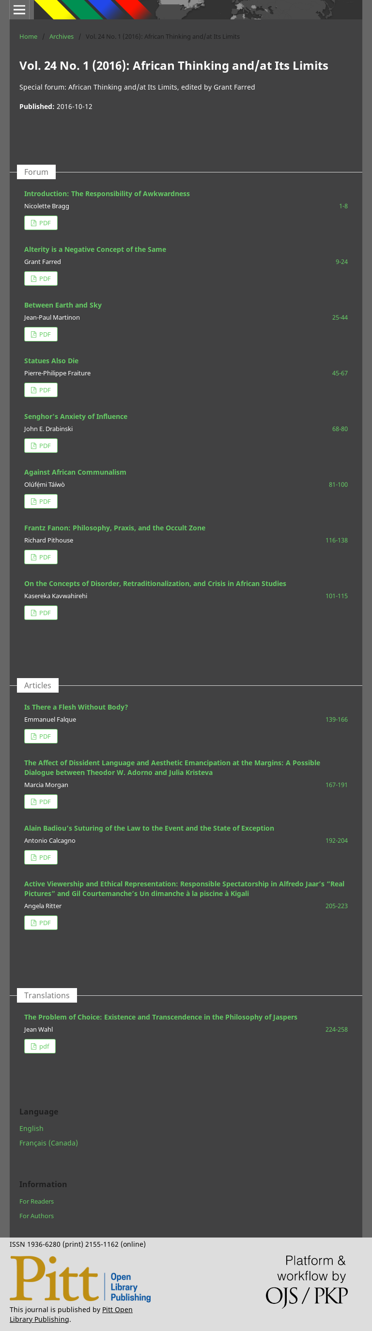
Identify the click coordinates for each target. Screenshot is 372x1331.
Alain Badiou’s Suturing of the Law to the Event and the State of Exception (149, 828)
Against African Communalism (75, 472)
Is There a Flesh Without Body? (76, 707)
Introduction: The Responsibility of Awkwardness (107, 193)
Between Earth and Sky (63, 305)
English (31, 1128)
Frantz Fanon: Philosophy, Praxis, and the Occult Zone (114, 527)
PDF (44, 222)
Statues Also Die (51, 360)
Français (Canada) (48, 1142)
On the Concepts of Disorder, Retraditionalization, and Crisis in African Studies (155, 583)
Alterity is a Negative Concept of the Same (95, 249)
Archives (61, 36)
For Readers (36, 1201)
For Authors (36, 1215)
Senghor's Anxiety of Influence (75, 416)
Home (28, 36)
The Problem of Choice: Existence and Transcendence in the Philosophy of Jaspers (160, 1016)
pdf (43, 1046)
